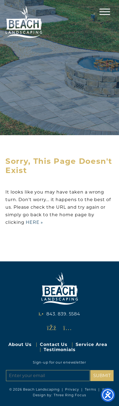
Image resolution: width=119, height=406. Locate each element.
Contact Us (54, 344)
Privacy (72, 389)
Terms (90, 389)
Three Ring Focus (70, 395)
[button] (105, 11)
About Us (20, 344)
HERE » (34, 222)
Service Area (91, 344)
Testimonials (60, 349)
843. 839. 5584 (63, 314)
